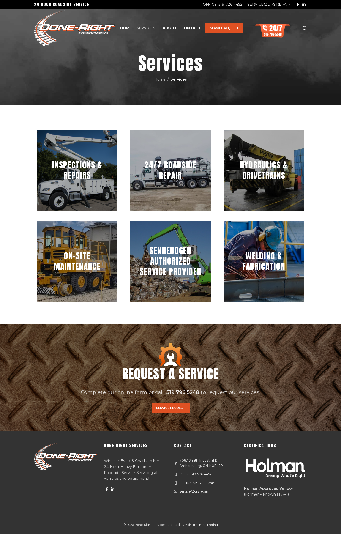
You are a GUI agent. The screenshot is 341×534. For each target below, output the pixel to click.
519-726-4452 (230, 4)
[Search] (304, 28)
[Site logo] (76, 28)
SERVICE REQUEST (227, 28)
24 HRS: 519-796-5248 (197, 483)
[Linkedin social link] (304, 4)
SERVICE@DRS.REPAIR (268, 4)
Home (160, 79)
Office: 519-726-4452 (196, 474)
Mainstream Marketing (201, 524)
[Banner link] (77, 170)
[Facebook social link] (298, 4)
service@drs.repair (194, 491)
